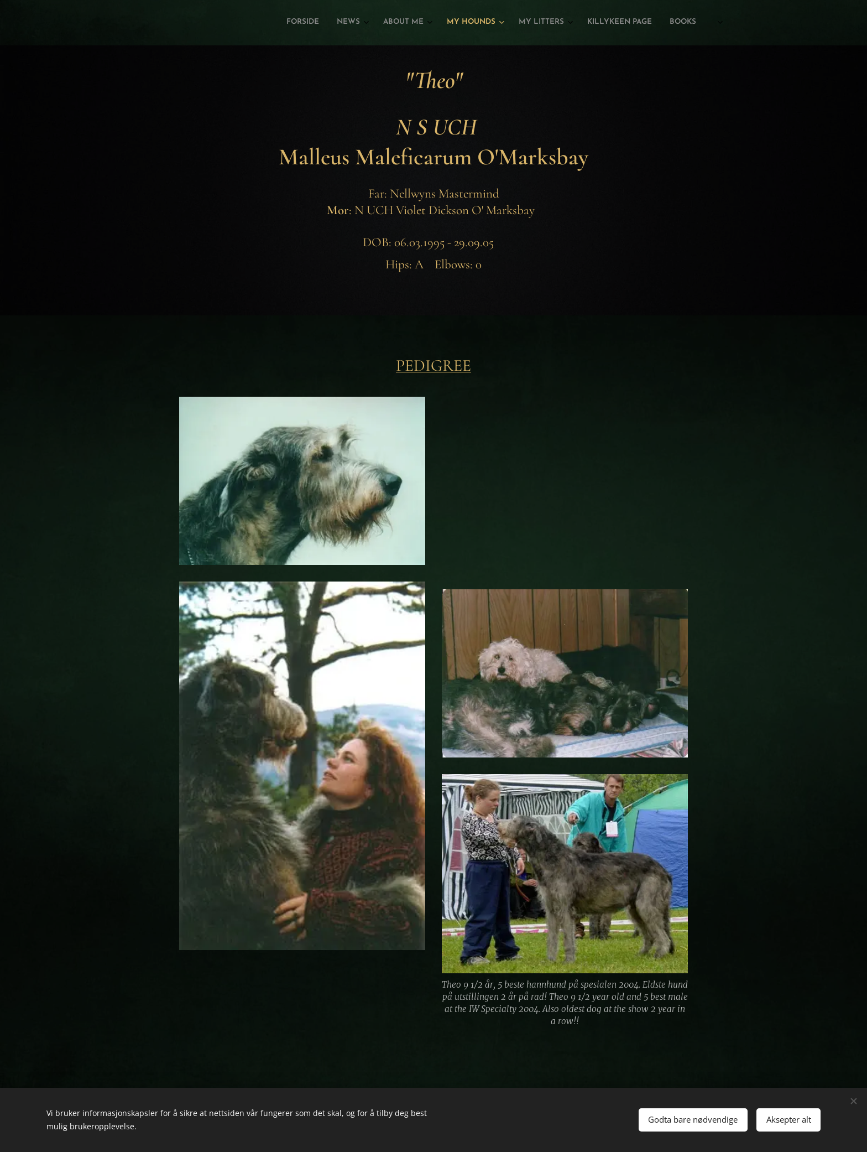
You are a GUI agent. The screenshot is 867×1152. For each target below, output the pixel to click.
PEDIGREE (433, 365)
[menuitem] (583, 23)
